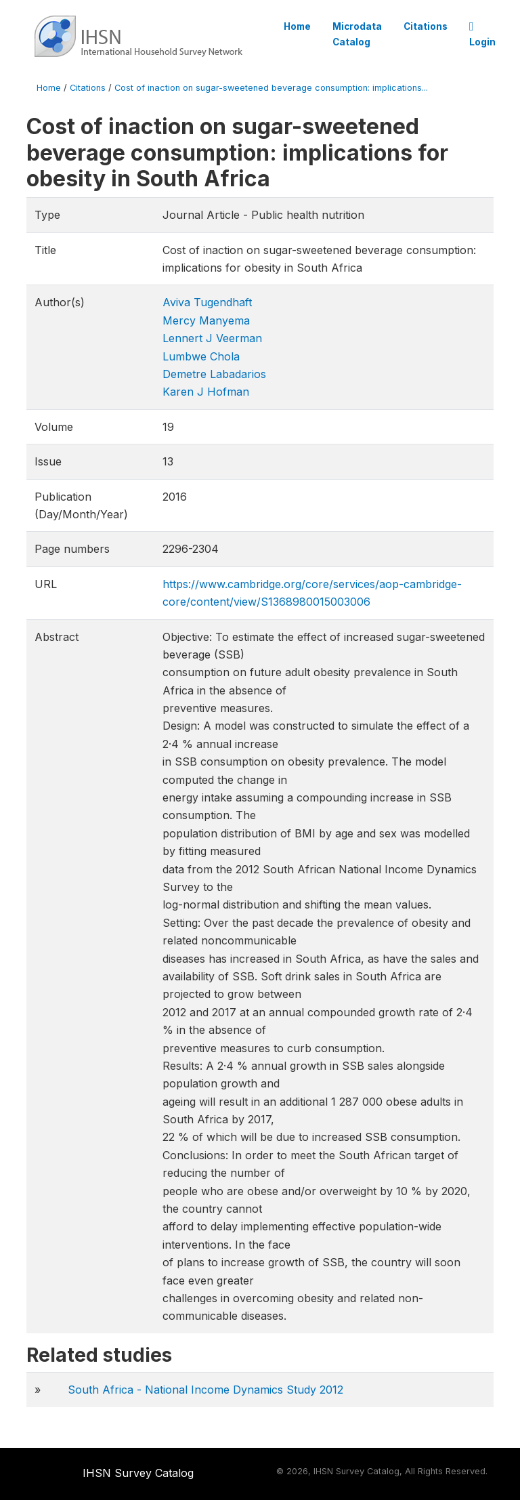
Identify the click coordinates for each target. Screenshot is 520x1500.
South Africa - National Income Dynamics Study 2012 (205, 1389)
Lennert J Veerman (212, 338)
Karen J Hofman (205, 391)
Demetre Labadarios (214, 374)
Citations (426, 26)
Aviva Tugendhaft (207, 302)
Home (297, 26)
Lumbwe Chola (201, 356)
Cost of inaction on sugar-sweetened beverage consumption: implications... (271, 88)
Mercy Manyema (206, 320)
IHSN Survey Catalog (138, 1473)
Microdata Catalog (357, 34)
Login (482, 34)
